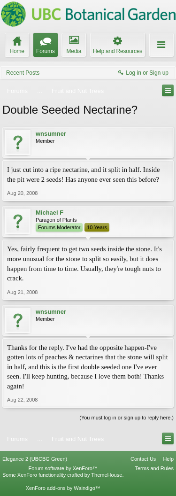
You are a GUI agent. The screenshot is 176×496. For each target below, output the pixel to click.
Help (168, 459)
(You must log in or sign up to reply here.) (126, 417)
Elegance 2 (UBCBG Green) (34, 459)
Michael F (49, 212)
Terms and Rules (154, 468)
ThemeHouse (106, 475)
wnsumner (51, 133)
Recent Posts (22, 73)
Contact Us (143, 459)
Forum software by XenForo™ (63, 468)
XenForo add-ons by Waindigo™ (63, 488)
